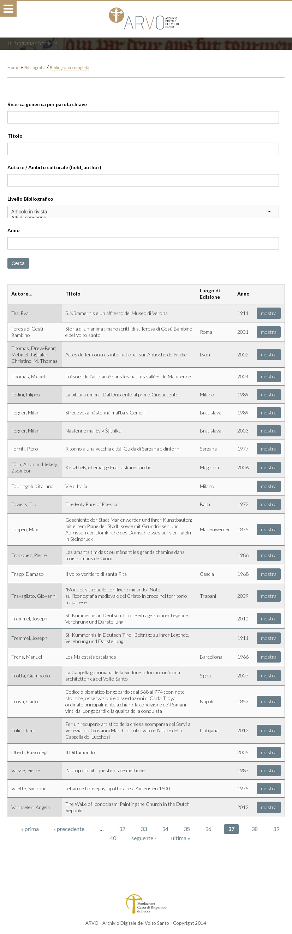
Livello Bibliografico (30, 199)
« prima (30, 828)
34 (165, 828)
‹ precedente (69, 828)
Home (13, 67)
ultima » (180, 838)
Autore (22, 294)
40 (113, 838)
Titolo (15, 136)
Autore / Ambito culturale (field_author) (54, 167)
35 (187, 828)
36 (208, 828)
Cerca (18, 263)
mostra (268, 313)
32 (122, 828)
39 (276, 828)
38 (254, 828)
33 (144, 828)
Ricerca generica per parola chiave (47, 104)
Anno (13, 230)
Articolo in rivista (143, 212)
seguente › (143, 838)
